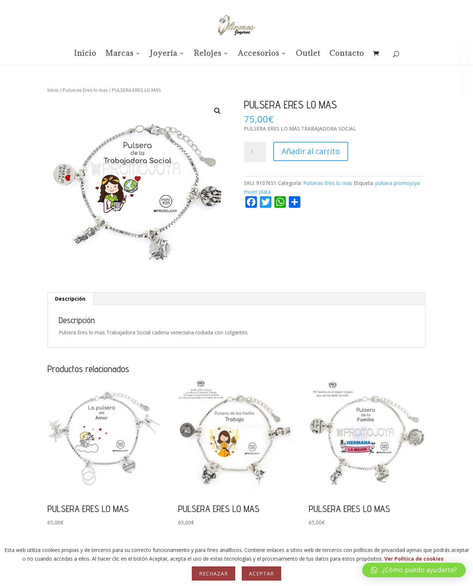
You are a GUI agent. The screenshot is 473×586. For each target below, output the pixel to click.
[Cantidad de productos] (255, 152)
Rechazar (213, 573)
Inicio (85, 54)
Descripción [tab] (70, 298)
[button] (217, 110)
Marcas (119, 54)
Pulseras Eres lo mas (85, 90)
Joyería (163, 54)
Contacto (346, 54)
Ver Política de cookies (414, 558)
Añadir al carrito (311, 151)
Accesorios (258, 54)
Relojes (207, 54)
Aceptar (261, 573)
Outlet (308, 54)
